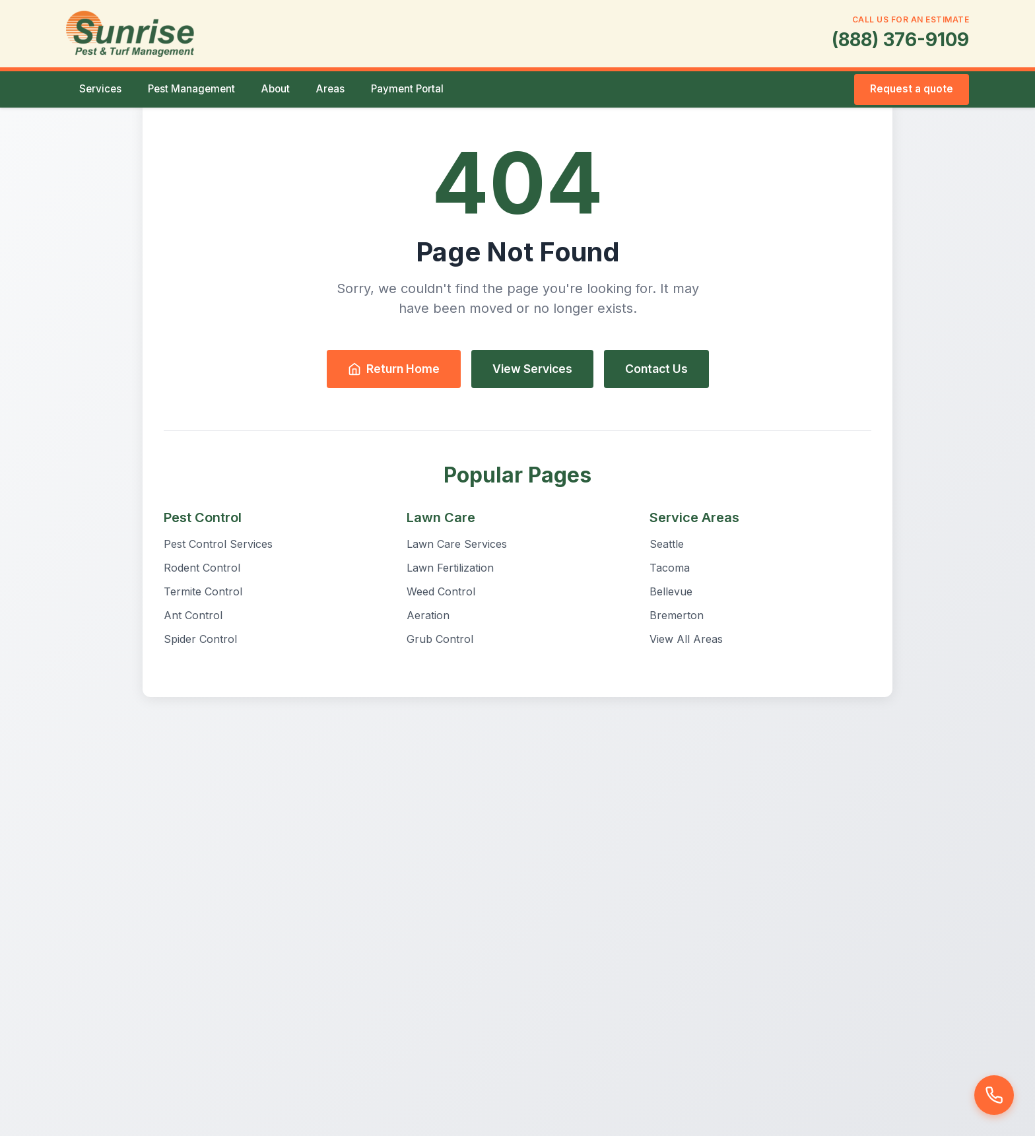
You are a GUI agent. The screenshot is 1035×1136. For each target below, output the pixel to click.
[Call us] (994, 1095)
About (275, 89)
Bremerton (677, 615)
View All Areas (686, 639)
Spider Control (200, 639)
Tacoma (670, 567)
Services (100, 89)
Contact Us (656, 369)
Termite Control (203, 591)
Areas (330, 89)
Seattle (667, 544)
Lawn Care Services (457, 544)
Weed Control (441, 591)
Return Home (394, 369)
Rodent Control (202, 567)
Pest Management (191, 89)
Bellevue (671, 591)
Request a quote (911, 89)
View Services (532, 369)
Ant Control (193, 615)
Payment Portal (407, 89)
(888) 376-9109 (900, 39)
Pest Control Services (218, 544)
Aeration (428, 615)
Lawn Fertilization (450, 567)
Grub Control (440, 639)
